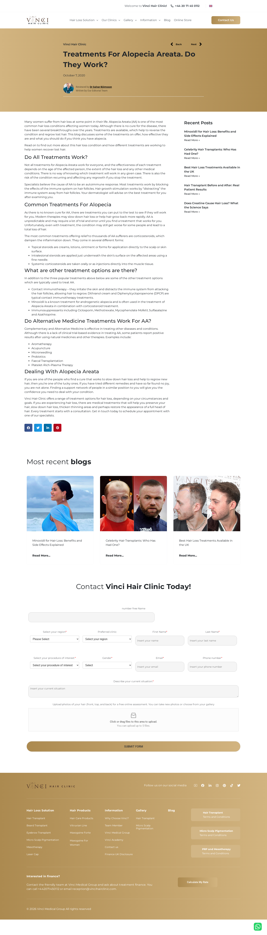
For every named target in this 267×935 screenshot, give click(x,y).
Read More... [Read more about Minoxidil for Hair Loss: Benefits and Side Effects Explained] (41, 555)
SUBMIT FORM (133, 746)
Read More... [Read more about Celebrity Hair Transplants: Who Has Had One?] (115, 555)
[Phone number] (212, 667)
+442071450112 (48, 889)
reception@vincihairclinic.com (94, 889)
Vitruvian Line (78, 825)
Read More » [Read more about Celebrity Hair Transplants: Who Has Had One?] (192, 158)
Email (160, 658)
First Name (159, 632)
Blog (171, 810)
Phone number (212, 658)
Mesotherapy (34, 847)
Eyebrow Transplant (39, 832)
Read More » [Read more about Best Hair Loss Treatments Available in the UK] (192, 175)
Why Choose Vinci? (117, 818)
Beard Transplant (37, 825)
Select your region (54, 632)
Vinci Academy (114, 839)
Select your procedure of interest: (55, 658)
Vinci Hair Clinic (74, 44)
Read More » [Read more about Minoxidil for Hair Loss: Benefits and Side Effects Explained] (192, 140)
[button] (28, 428)
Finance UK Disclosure (119, 854)
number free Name (133, 608)
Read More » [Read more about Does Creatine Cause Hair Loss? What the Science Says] (192, 211)
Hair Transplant (36, 818)
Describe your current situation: (133, 681)
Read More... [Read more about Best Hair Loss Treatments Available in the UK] (188, 555)
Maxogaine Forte (80, 832)
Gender (107, 658)
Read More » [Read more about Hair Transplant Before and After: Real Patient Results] (192, 193)
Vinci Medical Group (117, 832)
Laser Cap (33, 854)
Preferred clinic (107, 631)
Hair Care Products (81, 818)
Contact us (111, 847)
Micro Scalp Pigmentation (43, 839)
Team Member (114, 825)
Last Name (212, 632)
